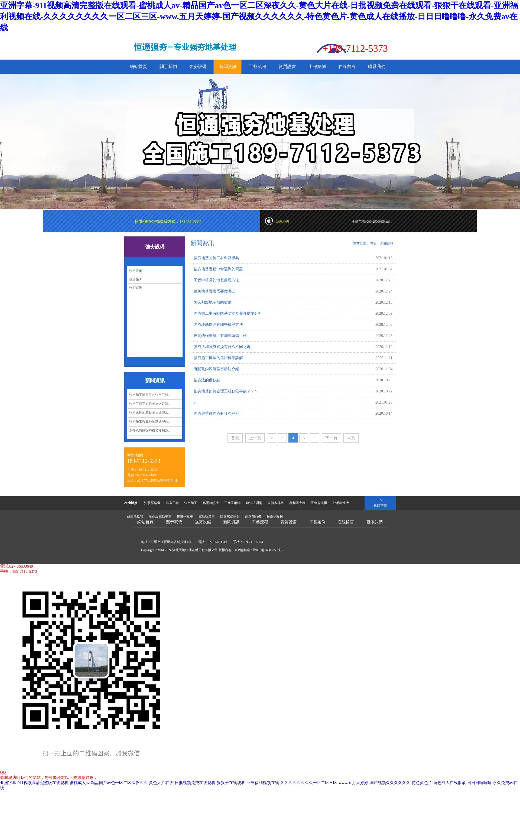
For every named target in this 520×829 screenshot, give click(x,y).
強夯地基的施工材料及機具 (216, 258)
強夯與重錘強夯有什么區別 (216, 413)
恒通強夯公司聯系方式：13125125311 (168, 221)
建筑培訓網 (254, 503)
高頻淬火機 (297, 503)
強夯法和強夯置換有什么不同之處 (222, 347)
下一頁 (331, 438)
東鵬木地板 (276, 503)
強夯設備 (198, 66)
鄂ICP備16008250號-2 (268, 550)
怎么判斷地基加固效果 (213, 302)
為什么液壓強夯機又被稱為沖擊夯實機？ (155, 431)
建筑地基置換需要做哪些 (214, 291)
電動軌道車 (207, 516)
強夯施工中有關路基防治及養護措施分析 (228, 313)
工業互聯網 (232, 503)
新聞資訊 (227, 66)
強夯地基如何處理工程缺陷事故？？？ (226, 391)
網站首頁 (138, 66)
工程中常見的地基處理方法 (216, 280)
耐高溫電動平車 (160, 516)
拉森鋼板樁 (275, 516)
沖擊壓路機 (152, 503)
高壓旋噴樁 (211, 503)
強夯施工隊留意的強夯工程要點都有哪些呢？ (155, 395)
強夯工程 (172, 503)
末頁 (351, 438)
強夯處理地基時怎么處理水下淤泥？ (155, 413)
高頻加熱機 (253, 516)
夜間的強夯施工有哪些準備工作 (220, 336)
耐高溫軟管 (135, 516)
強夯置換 (135, 288)
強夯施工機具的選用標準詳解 (218, 358)
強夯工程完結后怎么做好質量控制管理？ (155, 404)
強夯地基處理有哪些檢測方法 (218, 325)
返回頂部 (380, 506)
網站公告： (284, 221)
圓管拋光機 (319, 503)
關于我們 (168, 66)
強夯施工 (135, 279)
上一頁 (255, 438)
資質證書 (287, 66)
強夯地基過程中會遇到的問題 (218, 269)
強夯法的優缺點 (207, 380)
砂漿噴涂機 (341, 503)
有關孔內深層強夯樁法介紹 (216, 369)
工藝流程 (257, 66)
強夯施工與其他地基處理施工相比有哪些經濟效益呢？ (155, 422)
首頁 (373, 243)
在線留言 (347, 66)
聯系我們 (376, 66)
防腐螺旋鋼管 (230, 516)
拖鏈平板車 (185, 516)
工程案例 (317, 66)
